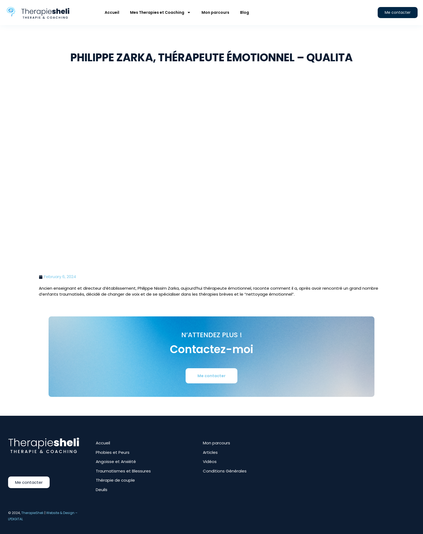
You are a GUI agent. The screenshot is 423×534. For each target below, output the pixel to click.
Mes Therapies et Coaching (160, 12)
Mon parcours (215, 12)
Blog (244, 12)
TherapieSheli (32, 513)
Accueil (112, 12)
